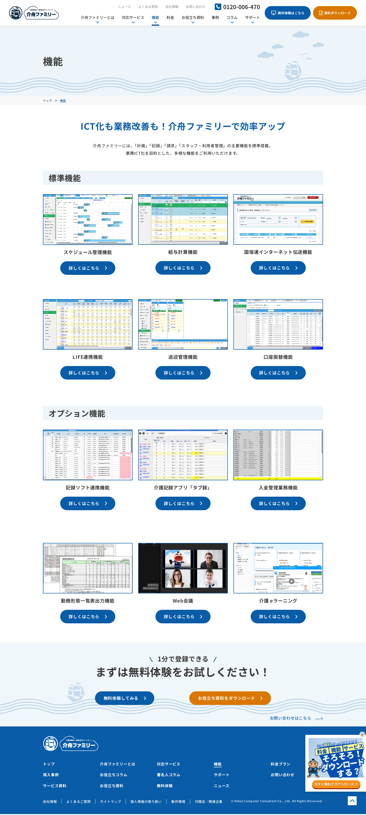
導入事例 (51, 776)
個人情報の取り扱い (146, 802)
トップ (49, 765)
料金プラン (280, 765)
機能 (155, 17)
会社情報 (171, 6)
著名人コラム (168, 776)
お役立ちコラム (113, 776)
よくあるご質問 (78, 802)
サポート (252, 17)
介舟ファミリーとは (97, 17)
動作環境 (178, 802)
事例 (215, 17)
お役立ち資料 (193, 17)
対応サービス (133, 17)
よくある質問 (148, 6)
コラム (232, 17)
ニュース (124, 6)
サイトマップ (110, 802)
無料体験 (164, 786)
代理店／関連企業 (209, 802)
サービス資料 (55, 786)
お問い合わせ (195, 6)
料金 (170, 17)
